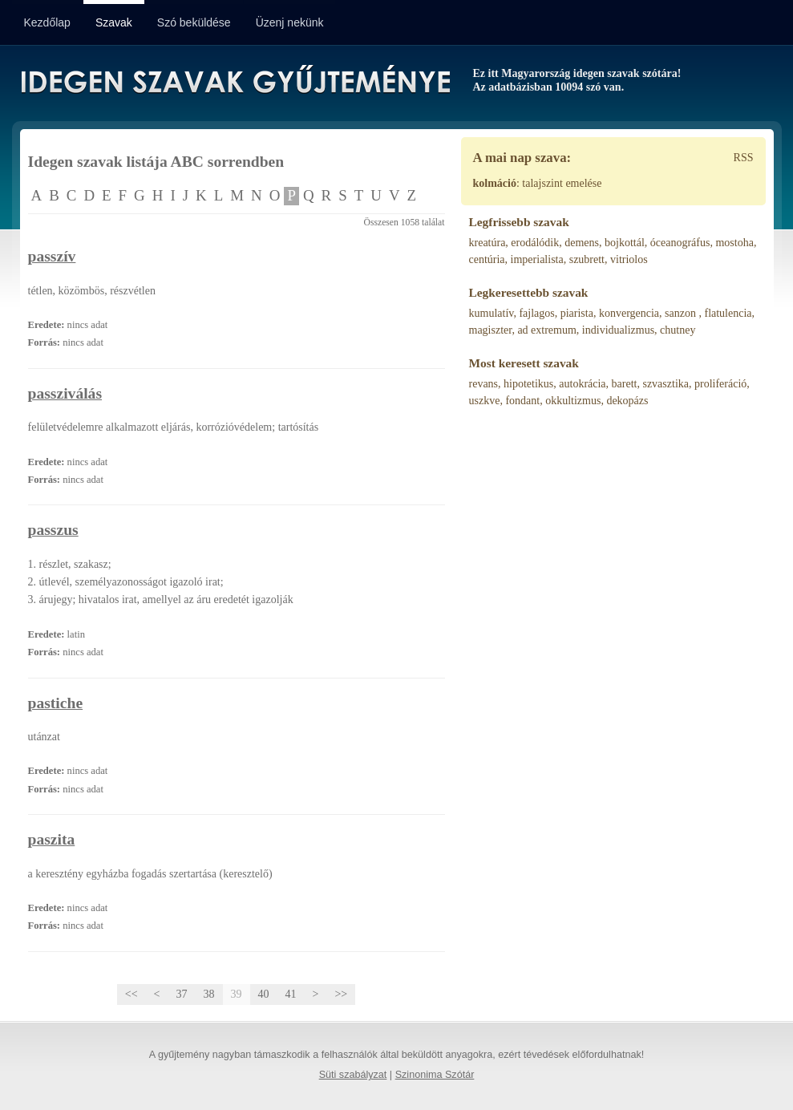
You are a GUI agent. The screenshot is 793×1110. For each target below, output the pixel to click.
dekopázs (627, 401)
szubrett (587, 259)
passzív (52, 256)
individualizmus (618, 330)
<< (131, 994)
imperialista (537, 259)
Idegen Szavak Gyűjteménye (234, 82)
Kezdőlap (47, 22)
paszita (51, 839)
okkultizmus (573, 401)
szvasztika (665, 384)
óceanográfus (680, 243)
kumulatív (491, 313)
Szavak (113, 22)
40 (263, 994)
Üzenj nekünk (290, 22)
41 (291, 994)
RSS (744, 158)
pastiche (55, 703)
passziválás (65, 393)
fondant (522, 401)
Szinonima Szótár (435, 1074)
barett (624, 384)
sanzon (681, 313)
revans (484, 384)
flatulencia (727, 313)
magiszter (490, 330)
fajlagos (536, 313)
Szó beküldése (194, 22)
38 (209, 994)
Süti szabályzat (353, 1074)
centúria (487, 259)
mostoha (734, 243)
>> (340, 994)
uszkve (484, 401)
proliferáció (720, 384)
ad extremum (546, 330)
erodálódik (535, 243)
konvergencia (629, 313)
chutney (677, 330)
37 (182, 994)
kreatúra (487, 243)
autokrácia (582, 384)
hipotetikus (528, 384)
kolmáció (494, 183)
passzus (53, 529)
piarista (576, 313)
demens (581, 243)
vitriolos (629, 259)
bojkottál (625, 243)
